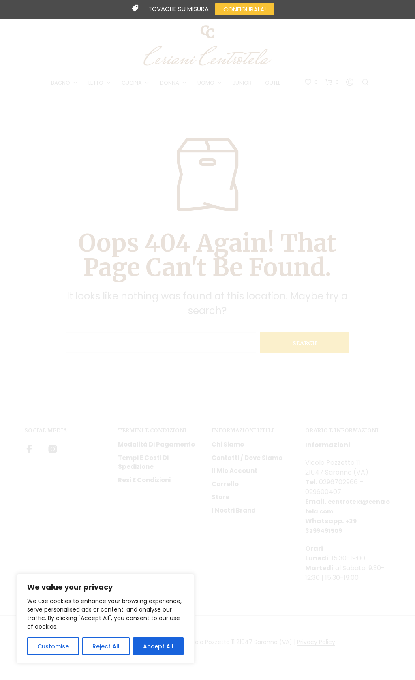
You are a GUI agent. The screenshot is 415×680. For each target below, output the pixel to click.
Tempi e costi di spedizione (143, 465)
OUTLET (276, 84)
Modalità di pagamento (156, 447)
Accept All (158, 646)
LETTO (97, 84)
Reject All (106, 646)
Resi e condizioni (144, 483)
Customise (53, 646)
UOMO (207, 84)
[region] (105, 619)
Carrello (225, 487)
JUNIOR (243, 84)
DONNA (171, 84)
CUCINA (133, 84)
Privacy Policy (316, 645)
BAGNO (62, 84)
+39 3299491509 (331, 529)
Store (220, 500)
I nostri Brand (234, 513)
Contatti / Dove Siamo (247, 460)
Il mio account (234, 474)
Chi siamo (228, 447)
